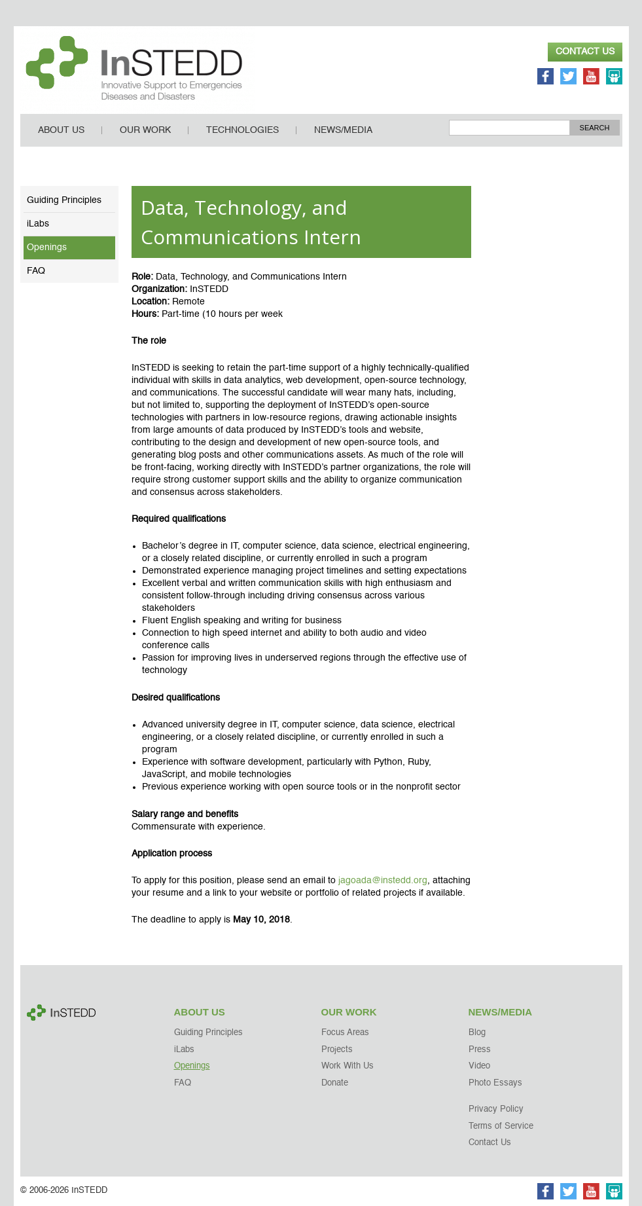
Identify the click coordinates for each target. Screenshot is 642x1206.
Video (479, 1066)
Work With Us (347, 1066)
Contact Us (585, 51)
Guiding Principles (64, 200)
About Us (61, 130)
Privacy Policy (496, 1109)
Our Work (145, 130)
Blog (477, 1033)
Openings (47, 247)
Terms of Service (501, 1126)
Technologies (242, 130)
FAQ (36, 271)
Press (480, 1050)
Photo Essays (495, 1083)
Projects (337, 1050)
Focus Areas (345, 1033)
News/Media (343, 130)
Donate (334, 1083)
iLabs (38, 223)
